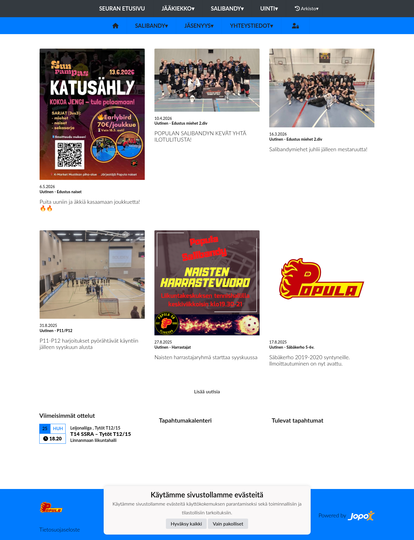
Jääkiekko (178, 8)
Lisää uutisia (207, 391)
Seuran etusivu (122, 8)
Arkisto (307, 8)
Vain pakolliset (228, 523)
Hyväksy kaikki (186, 523)
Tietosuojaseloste (59, 529)
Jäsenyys (198, 25)
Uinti (269, 8)
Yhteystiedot (251, 25)
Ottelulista (54, 454)
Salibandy (227, 8)
